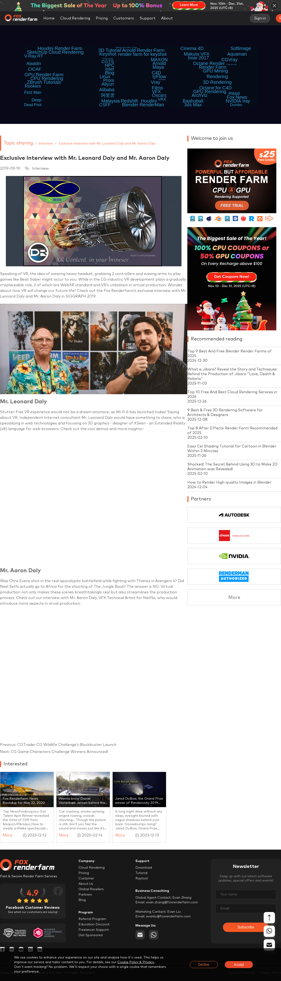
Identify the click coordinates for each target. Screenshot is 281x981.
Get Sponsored (90, 935)
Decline (203, 964)
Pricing (102, 18)
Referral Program (92, 919)
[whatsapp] (153, 934)
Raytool (141, 878)
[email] (140, 934)
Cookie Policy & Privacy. (136, 962)
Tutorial (141, 873)
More (234, 597)
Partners (85, 894)
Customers (123, 18)
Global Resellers (91, 889)
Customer (86, 878)
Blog (82, 900)
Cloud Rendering (75, 18)
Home (49, 18)
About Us (85, 884)
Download (143, 867)
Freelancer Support (93, 929)
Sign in (260, 18)
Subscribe (245, 927)
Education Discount (94, 924)
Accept (239, 964)
